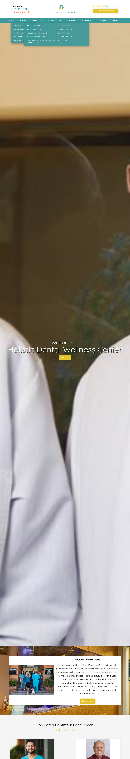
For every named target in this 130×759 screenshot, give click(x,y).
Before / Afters (55, 21)
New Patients (88, 21)
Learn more (87, 701)
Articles (103, 21)
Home (11, 21)
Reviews (72, 21)
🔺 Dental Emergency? (20, 12)
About (23, 21)
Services (37, 21)
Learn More (65, 357)
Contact (117, 21)
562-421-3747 (20, 9)
